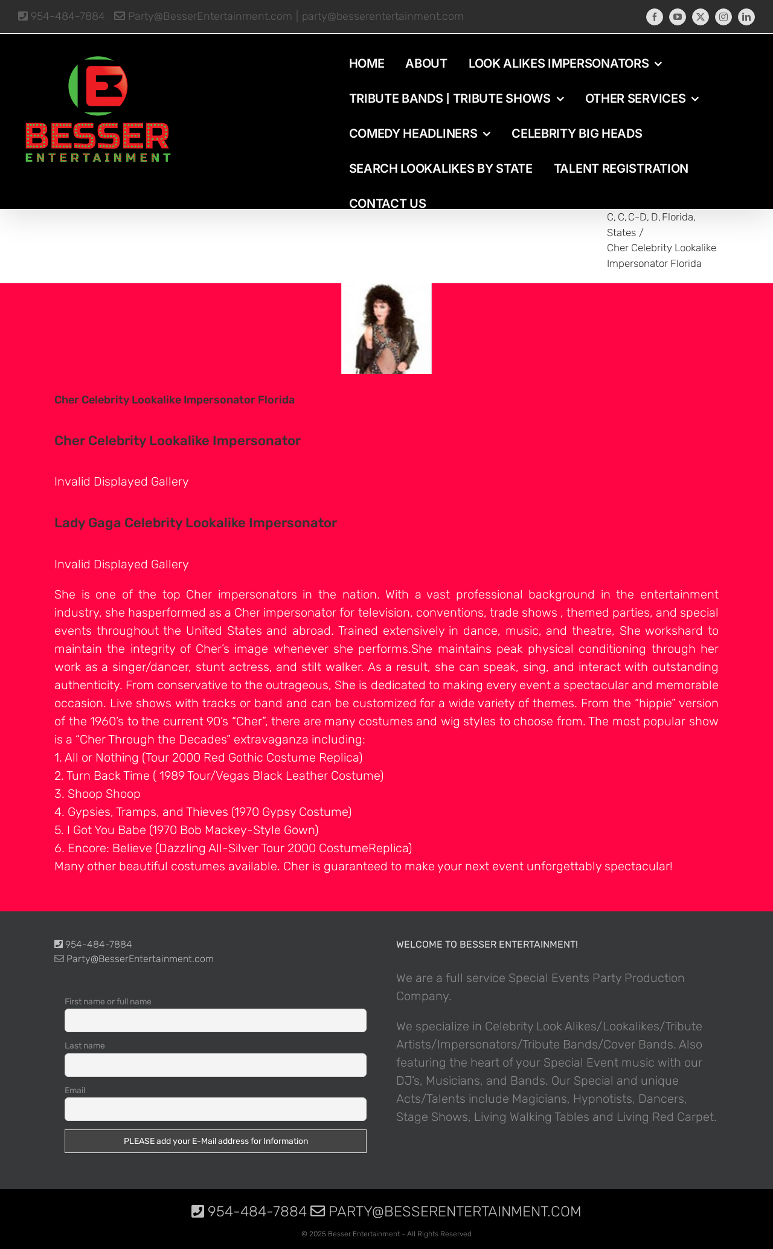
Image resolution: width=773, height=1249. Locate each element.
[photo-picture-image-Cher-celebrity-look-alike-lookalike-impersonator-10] (386, 328)
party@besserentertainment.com (383, 16)
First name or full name (108, 1002)
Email (75, 1090)
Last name (85, 1046)
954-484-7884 (61, 16)
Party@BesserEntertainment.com (203, 16)
